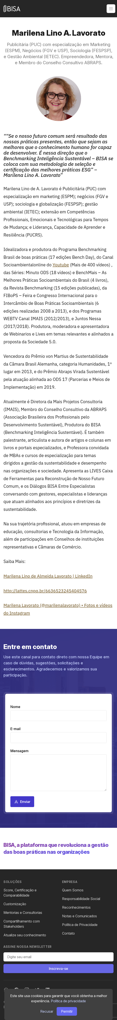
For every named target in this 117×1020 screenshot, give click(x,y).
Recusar (46, 1011)
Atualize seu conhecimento (24, 935)
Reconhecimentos (76, 907)
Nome (15, 707)
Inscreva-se (58, 968)
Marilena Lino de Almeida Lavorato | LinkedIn (48, 576)
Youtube (61, 265)
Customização (14, 904)
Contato (68, 933)
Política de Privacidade (80, 924)
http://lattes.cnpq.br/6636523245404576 (45, 591)
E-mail (15, 729)
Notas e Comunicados (79, 916)
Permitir (67, 1011)
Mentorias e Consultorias (22, 912)
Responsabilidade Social (81, 899)
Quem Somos (72, 890)
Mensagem (19, 751)
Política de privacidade (68, 1001)
